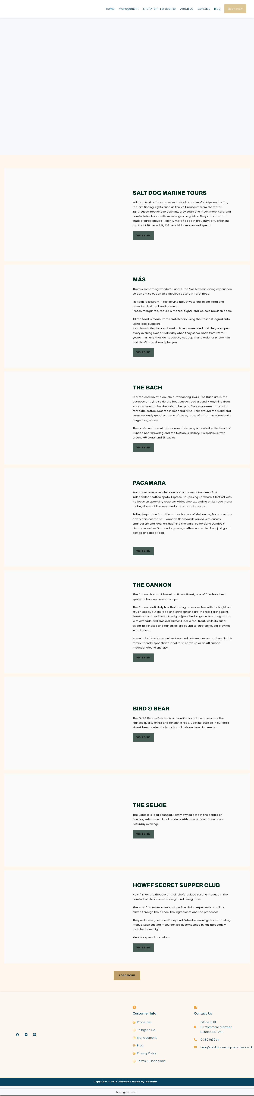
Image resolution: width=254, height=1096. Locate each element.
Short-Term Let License (159, 9)
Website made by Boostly (139, 1082)
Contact (204, 9)
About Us (186, 9)
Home (110, 9)
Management (129, 9)
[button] (127, 976)
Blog (217, 9)
